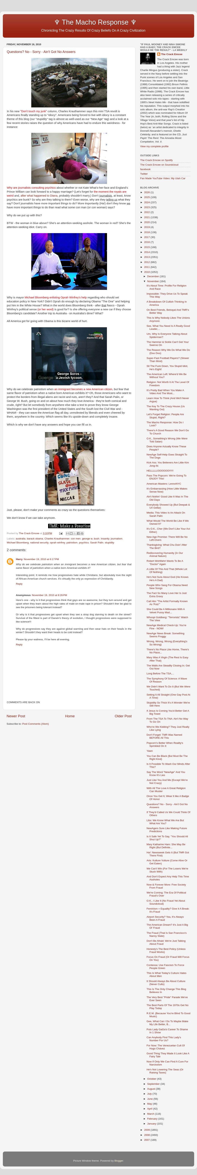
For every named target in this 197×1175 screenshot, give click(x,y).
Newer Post (16, 716)
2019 (147, 227)
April (150, 1108)
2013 (147, 257)
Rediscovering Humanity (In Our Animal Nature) (165, 554)
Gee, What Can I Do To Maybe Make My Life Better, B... (167, 1023)
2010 (147, 272)
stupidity (109, 542)
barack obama (35, 538)
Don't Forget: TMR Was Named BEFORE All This (164, 736)
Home (70, 716)
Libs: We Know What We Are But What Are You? (165, 822)
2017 (147, 237)
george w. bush (90, 538)
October (152, 1078)
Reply (19, 583)
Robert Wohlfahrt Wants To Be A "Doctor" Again (165, 562)
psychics (84, 542)
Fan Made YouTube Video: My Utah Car (162, 178)
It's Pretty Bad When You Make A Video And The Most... (165, 392)
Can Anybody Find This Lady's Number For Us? (164, 1039)
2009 (147, 1129)
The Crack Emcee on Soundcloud (159, 164)
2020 (147, 222)
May (150, 1103)
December (153, 276)
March (151, 1113)
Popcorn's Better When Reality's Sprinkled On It (165, 744)
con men (76, 538)
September (153, 1083)
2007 (147, 1139)
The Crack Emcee (171, 54)
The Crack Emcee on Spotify (156, 160)
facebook (145, 169)
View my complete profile (154, 146)
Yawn (150, 750)
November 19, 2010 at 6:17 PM (41, 559)
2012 (147, 262)
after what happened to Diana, (39, 195)
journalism (116, 538)
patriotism (72, 542)
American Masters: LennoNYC (164, 483)
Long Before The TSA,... (160, 673)
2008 (147, 1135)
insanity (105, 538)
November (153, 281)
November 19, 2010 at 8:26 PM (49, 595)
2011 (147, 267)
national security (39, 542)
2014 (147, 252)
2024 (147, 202)
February (152, 1118)
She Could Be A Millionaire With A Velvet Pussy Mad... (166, 611)
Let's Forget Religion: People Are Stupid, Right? (165, 416)
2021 (147, 217)
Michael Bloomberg (18, 542)
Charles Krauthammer (57, 538)
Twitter (144, 173)
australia (20, 538)
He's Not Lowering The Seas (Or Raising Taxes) (165, 1071)
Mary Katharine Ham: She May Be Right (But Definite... (166, 846)
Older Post (123, 716)
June (150, 1098)
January (152, 1123)
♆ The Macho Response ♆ (73, 22)
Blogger (118, 1160)
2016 (147, 242)
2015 (147, 247)
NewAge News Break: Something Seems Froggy (165, 635)
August (151, 1088)
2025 (147, 197)
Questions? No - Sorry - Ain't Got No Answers (41, 52)
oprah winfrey (57, 542)
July (149, 1093)
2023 (147, 207)
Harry (19, 559)
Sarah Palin (96, 542)
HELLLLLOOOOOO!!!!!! (160, 470)
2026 (147, 192)
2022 (147, 212)
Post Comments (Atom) (35, 723)
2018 (147, 232)
